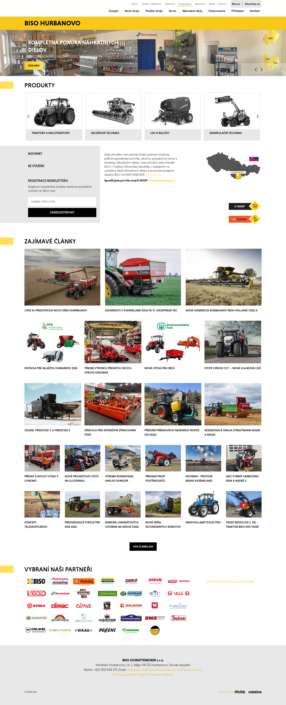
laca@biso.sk (135, 670)
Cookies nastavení (161, 674)
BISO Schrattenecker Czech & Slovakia (230, 581)
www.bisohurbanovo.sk (164, 670)
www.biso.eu (192, 670)
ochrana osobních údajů (129, 674)
